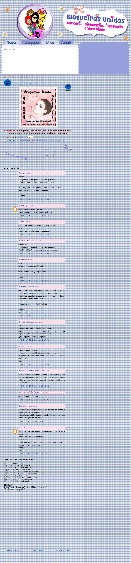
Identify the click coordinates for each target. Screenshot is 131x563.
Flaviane (23, 259)
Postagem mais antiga (62, 550)
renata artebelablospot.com (31, 370)
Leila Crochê (25, 406)
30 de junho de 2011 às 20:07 (33, 400)
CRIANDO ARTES (27, 240)
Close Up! (23, 205)
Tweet (20, 137)
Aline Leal (23, 221)
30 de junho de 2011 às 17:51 (33, 340)
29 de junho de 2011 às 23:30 (33, 234)
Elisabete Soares (26, 286)
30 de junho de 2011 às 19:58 (33, 386)
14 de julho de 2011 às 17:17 (33, 421)
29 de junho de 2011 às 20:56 (33, 199)
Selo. (13, 143)
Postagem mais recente (13, 550)
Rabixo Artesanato (27, 322)
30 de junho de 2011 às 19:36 (33, 364)
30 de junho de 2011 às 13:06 (33, 253)
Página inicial (38, 550)
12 (68, 86)
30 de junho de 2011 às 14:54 (33, 316)
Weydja (22, 173)
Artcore (22, 427)
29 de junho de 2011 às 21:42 (33, 215)
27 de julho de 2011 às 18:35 (33, 454)
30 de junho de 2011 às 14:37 (33, 280)
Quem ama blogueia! (26, 83)
